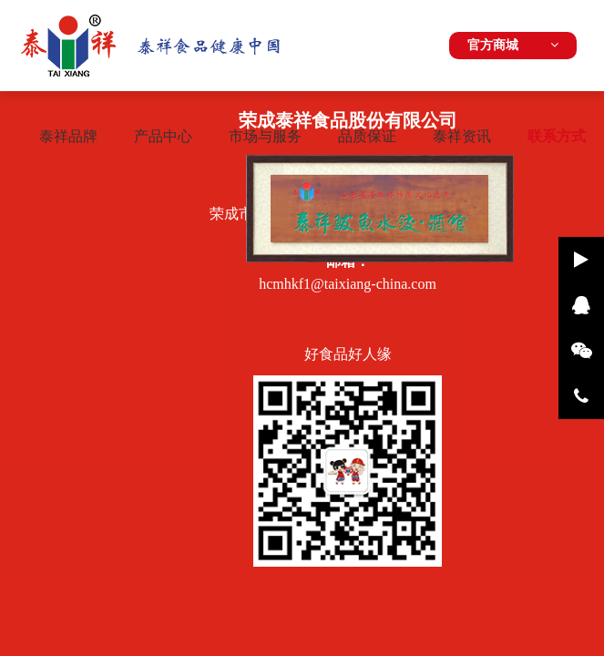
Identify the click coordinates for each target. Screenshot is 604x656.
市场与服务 (265, 136)
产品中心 (163, 136)
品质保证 (367, 136)
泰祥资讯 (462, 136)
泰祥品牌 (68, 136)
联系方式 (556, 136)
